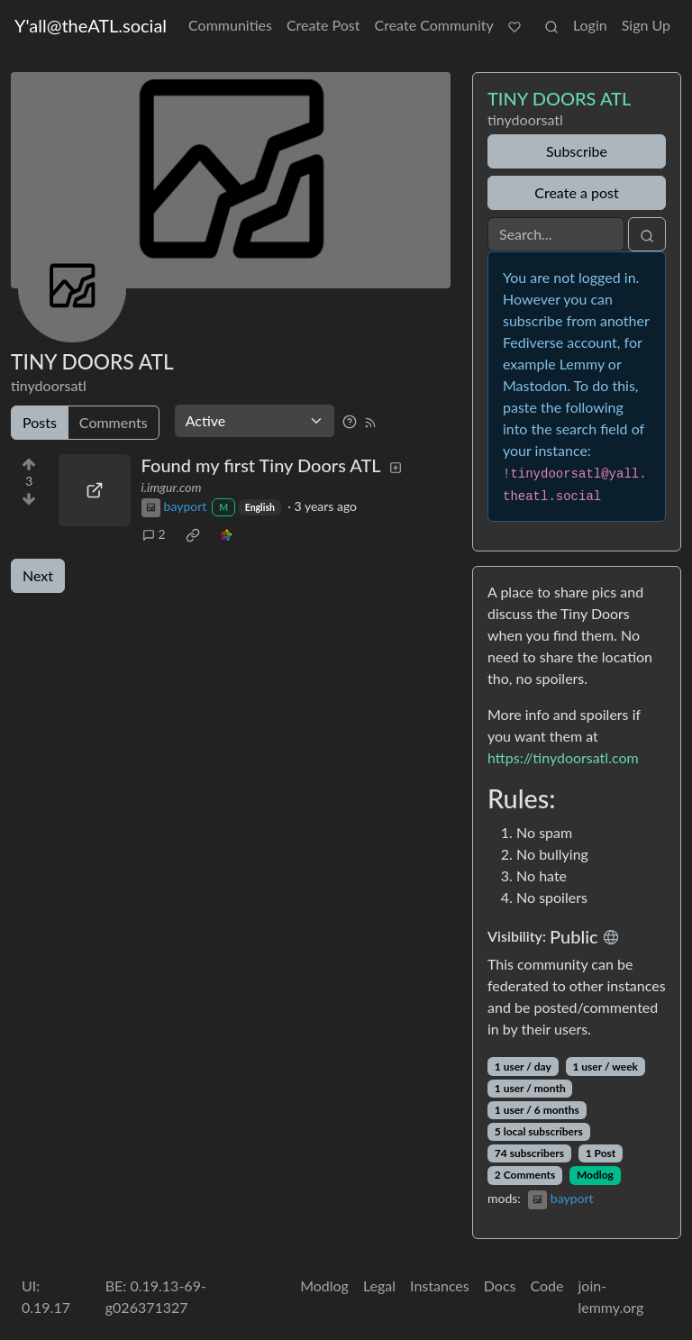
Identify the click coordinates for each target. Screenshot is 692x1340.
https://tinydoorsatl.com (563, 757)
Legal (379, 1285)
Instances (439, 1285)
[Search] (555, 234)
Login (590, 24)
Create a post (576, 192)
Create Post (323, 24)
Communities (230, 24)
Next (38, 575)
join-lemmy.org (610, 1296)
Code (546, 1285)
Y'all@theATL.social (90, 25)
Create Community (434, 24)
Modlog (595, 1174)
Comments (113, 422)
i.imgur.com (171, 487)
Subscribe (576, 151)
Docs (500, 1285)
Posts (40, 422)
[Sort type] (254, 421)
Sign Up (646, 24)
